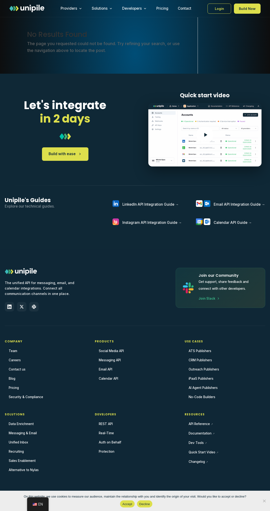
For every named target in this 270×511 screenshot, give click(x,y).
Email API (105, 369)
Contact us (17, 369)
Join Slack (209, 298)
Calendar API (108, 378)
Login (219, 9)
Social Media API (111, 351)
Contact (184, 8)
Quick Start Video (202, 452)
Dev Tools (196, 443)
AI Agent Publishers (203, 388)
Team (13, 351)
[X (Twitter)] (21, 306)
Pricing (162, 8)
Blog (12, 378)
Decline (144, 504)
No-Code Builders (202, 397)
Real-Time (106, 433)
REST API (106, 424)
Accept (127, 504)
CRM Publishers (200, 360)
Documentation (200, 433)
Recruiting (16, 451)
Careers (15, 360)
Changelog (197, 462)
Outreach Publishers (204, 369)
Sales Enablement (22, 461)
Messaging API (110, 360)
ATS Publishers (200, 351)
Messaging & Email (23, 433)
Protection (106, 451)
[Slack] (34, 306)
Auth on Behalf (110, 442)
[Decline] (264, 500)
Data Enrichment (21, 424)
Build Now (247, 9)
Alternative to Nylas (24, 470)
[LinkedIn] (9, 306)
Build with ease (65, 154)
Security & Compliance (26, 397)
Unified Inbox (18, 442)
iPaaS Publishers (201, 378)
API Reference (199, 424)
